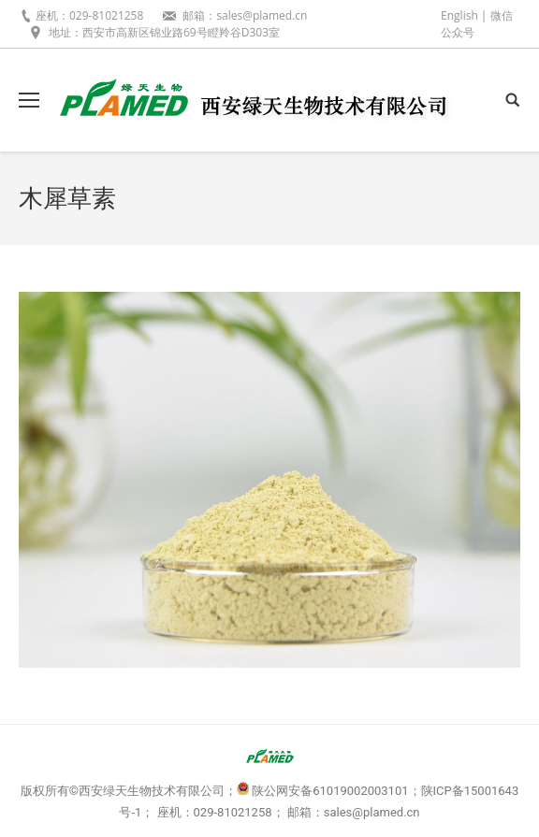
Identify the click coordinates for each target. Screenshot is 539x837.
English (459, 15)
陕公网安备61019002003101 (330, 791)
